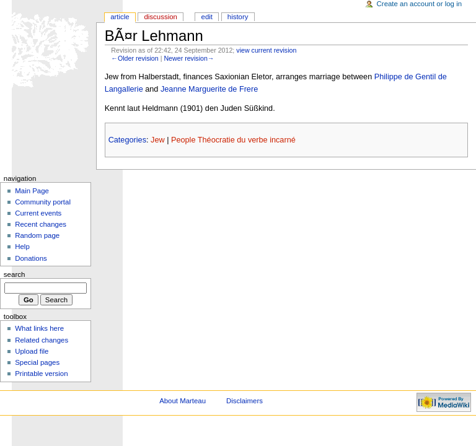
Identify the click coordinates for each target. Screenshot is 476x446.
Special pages (37, 362)
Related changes (41, 340)
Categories (127, 140)
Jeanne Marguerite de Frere (209, 89)
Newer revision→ (189, 58)
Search (14, 274)
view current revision (266, 50)
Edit (207, 16)
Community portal (43, 202)
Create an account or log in (419, 3)
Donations (31, 258)
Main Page (32, 191)
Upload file (31, 351)
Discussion (160, 16)
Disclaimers (244, 400)
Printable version (41, 373)
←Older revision (134, 58)
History (238, 16)
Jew (158, 140)
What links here (39, 328)
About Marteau (182, 400)
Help (22, 246)
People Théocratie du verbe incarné (233, 140)
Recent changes (40, 224)
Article (120, 16)
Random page (37, 235)
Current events (38, 213)
